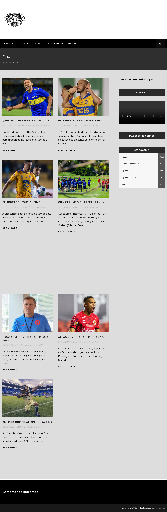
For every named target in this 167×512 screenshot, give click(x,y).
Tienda (72, 44)
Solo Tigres (22, 207)
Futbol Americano (130, 163)
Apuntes (9, 44)
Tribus (24, 44)
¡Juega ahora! (55, 44)
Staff (74, 125)
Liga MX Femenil (129, 177)
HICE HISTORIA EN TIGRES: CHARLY (82, 120)
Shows (37, 44)
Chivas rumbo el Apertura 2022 (82, 202)
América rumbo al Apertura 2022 (27, 422)
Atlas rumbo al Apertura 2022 (81, 337)
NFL (123, 184)
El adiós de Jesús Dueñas (21, 202)
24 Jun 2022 (8, 125)
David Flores (23, 125)
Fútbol (125, 157)
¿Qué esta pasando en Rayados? (26, 120)
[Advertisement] (112, 19)
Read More (11, 150)
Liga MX (125, 170)
